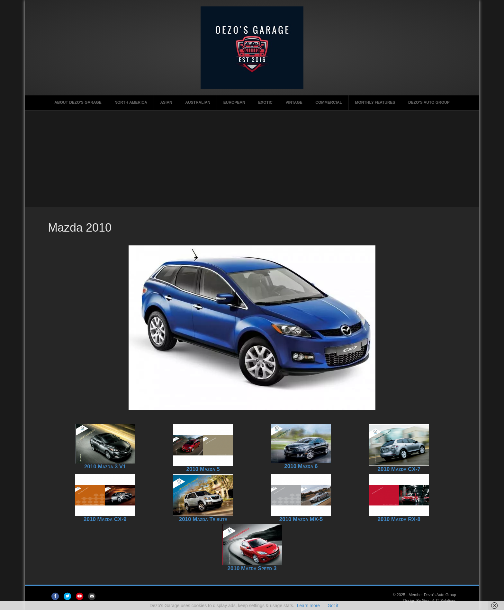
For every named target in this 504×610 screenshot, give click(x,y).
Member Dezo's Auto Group (432, 595)
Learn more (308, 605)
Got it (333, 605)
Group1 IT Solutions (439, 600)
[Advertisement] (252, 159)
